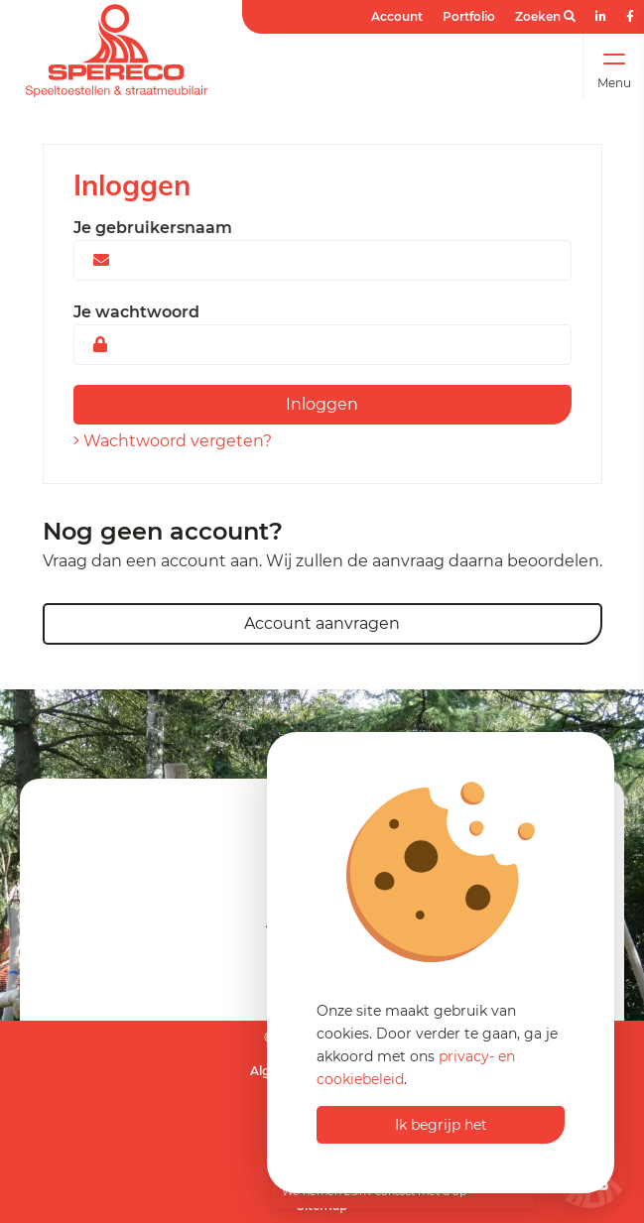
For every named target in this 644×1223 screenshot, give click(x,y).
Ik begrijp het (441, 1125)
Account (397, 16)
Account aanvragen (322, 623)
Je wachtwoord (136, 312)
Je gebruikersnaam (152, 227)
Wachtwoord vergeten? (172, 440)
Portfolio (469, 16)
